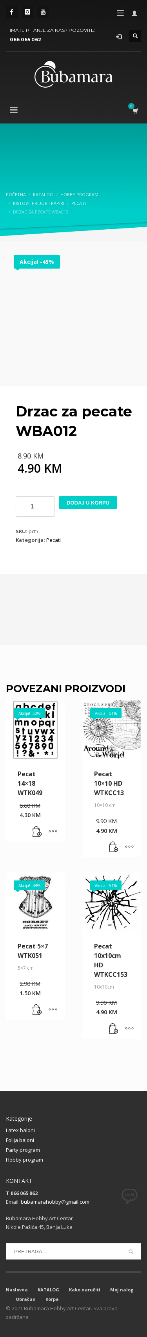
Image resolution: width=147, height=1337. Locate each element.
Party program (23, 1149)
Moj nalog (121, 1290)
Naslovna (17, 1290)
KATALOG (48, 1290)
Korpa (52, 1299)
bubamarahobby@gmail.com (55, 1201)
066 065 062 (25, 39)
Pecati (53, 539)
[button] (37, 832)
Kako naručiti (84, 1290)
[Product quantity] (35, 506)
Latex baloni (20, 1130)
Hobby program (24, 1159)
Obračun (26, 1299)
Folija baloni (20, 1140)
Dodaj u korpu (88, 503)
